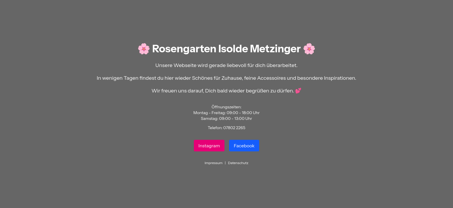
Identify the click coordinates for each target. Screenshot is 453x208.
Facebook (244, 145)
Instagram (209, 145)
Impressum (213, 163)
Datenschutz (238, 163)
